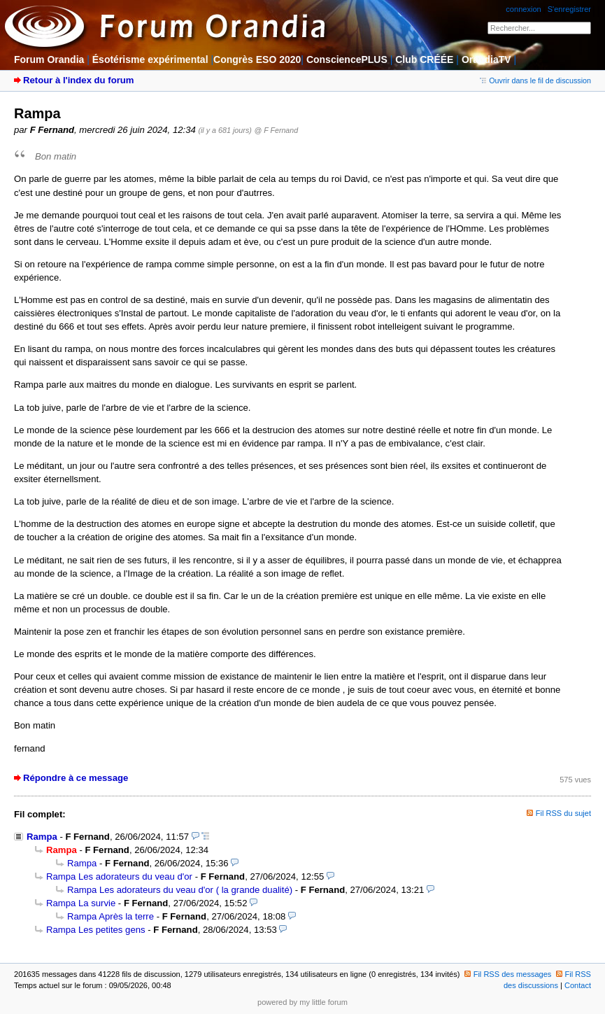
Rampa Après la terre (110, 916)
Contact (577, 985)
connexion (523, 9)
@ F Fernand (277, 130)
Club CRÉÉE (424, 59)
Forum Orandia (49, 59)
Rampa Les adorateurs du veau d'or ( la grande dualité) (179, 890)
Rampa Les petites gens (95, 929)
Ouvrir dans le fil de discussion (535, 80)
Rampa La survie (80, 903)
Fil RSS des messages (508, 974)
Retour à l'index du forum (78, 80)
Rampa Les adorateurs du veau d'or (119, 876)
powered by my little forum (302, 1002)
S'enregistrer (569, 9)
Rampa (42, 836)
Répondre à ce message (75, 778)
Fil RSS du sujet (563, 813)
